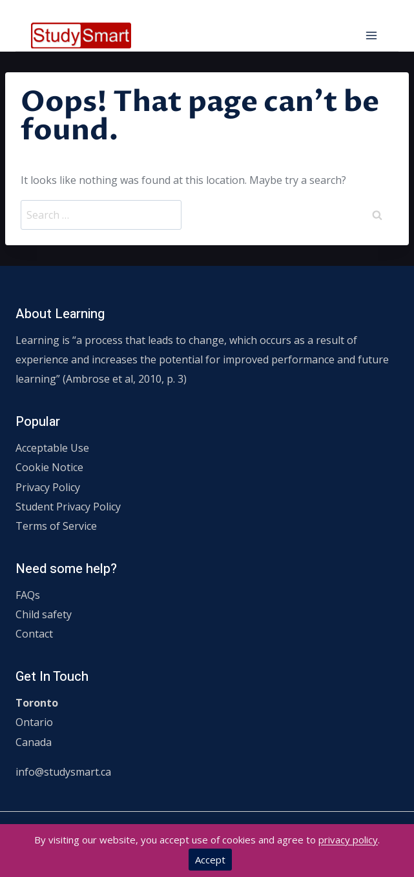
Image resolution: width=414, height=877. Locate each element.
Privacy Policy (48, 487)
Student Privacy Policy (68, 506)
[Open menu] (371, 35)
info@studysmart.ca (63, 772)
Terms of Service (56, 526)
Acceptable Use (52, 448)
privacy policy (348, 839)
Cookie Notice (49, 467)
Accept (210, 859)
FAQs (28, 595)
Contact (34, 634)
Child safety (44, 614)
